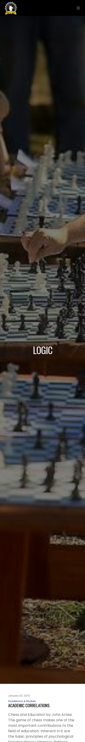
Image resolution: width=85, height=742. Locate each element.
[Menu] (77, 8)
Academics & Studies (22, 701)
